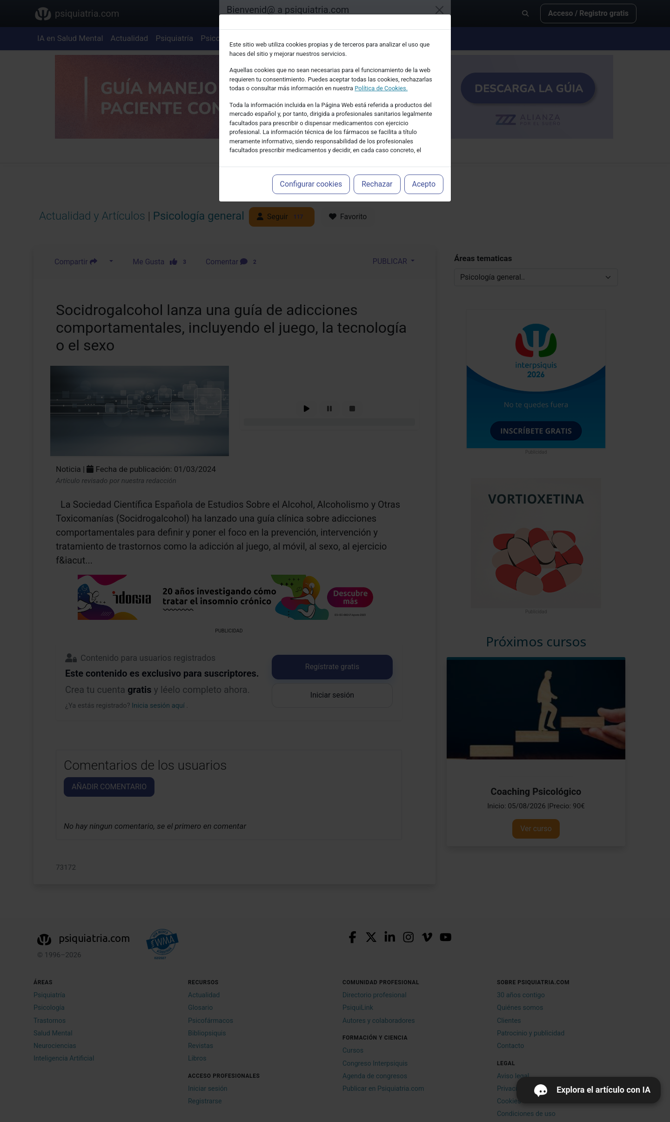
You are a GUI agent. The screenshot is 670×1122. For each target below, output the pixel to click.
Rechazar (377, 184)
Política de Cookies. (381, 88)
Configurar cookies (311, 184)
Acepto (424, 184)
